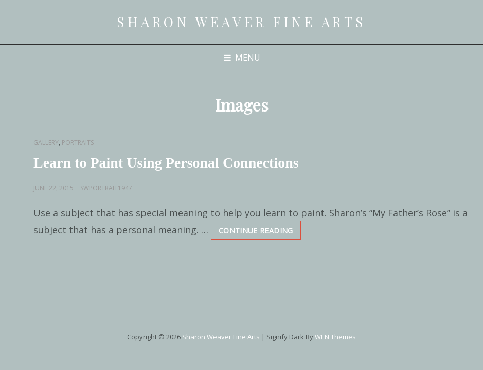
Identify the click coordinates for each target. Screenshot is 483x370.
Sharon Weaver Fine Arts (241, 22)
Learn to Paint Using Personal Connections (166, 163)
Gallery (46, 142)
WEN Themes (335, 336)
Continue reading (260, 232)
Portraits (78, 142)
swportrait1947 (106, 187)
